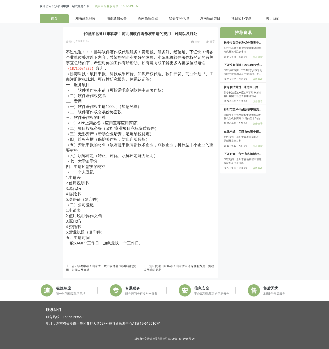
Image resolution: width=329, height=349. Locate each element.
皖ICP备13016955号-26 (181, 338)
